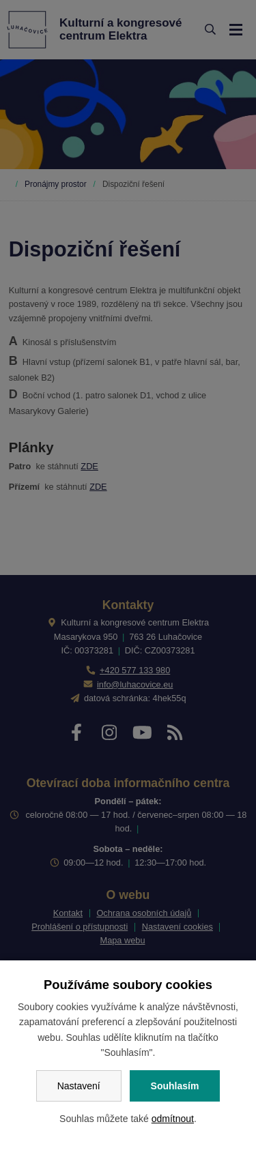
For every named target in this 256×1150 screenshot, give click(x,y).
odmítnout (173, 1118)
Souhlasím (175, 1085)
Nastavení (78, 1085)
